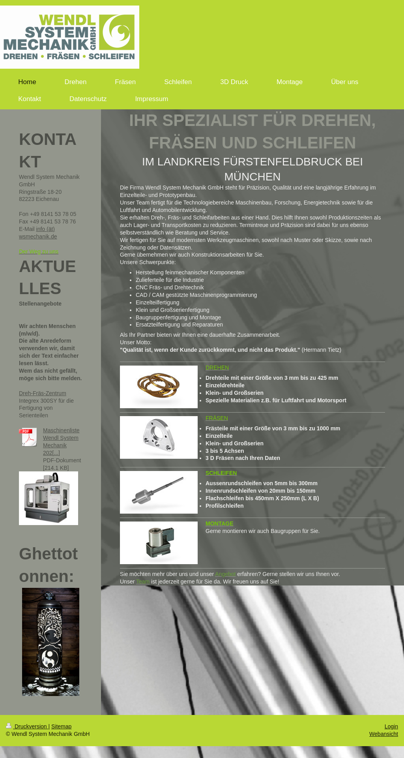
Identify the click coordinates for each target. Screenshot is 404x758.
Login (391, 726)
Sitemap (61, 726)
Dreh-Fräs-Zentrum (42, 393)
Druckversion (27, 726)
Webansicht (383, 734)
